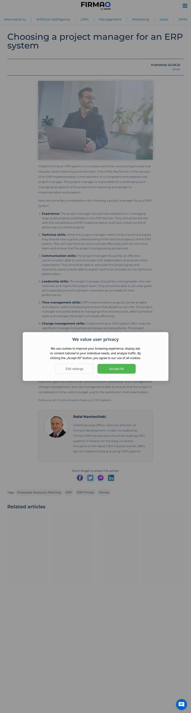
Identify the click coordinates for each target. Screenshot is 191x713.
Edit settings (74, 369)
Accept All (116, 369)
